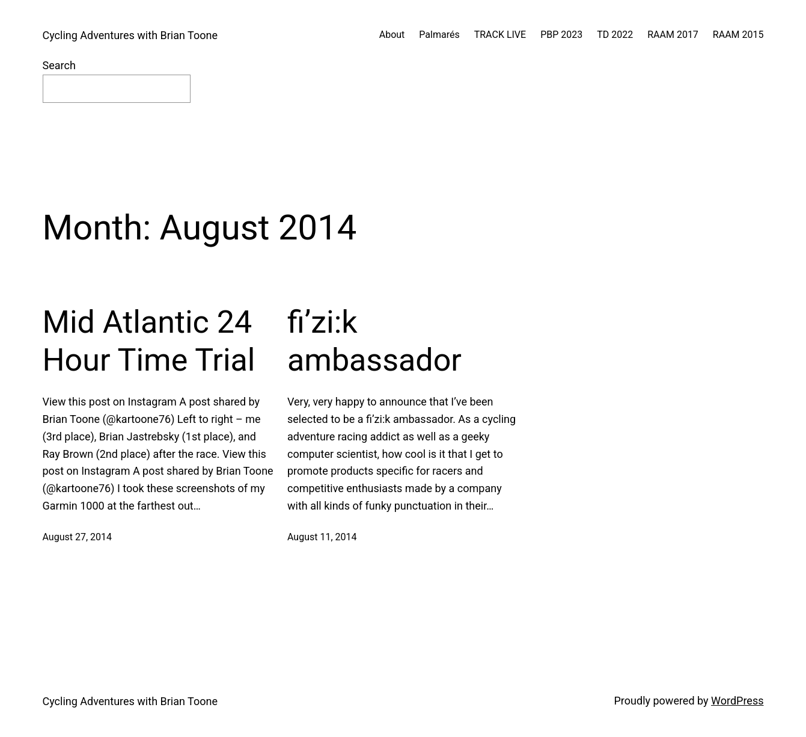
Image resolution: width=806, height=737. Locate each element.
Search (59, 65)
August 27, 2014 (77, 537)
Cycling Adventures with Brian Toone (130, 35)
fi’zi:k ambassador (374, 341)
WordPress (737, 700)
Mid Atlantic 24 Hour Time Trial (149, 341)
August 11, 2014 (322, 537)
